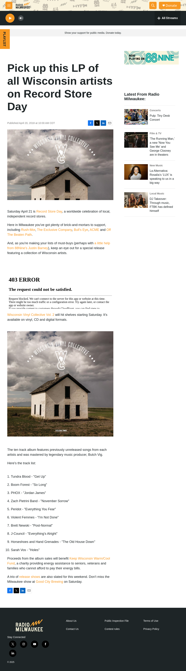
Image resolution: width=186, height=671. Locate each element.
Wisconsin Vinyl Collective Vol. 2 (30, 315)
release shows (29, 577)
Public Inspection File (117, 621)
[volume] (21, 18)
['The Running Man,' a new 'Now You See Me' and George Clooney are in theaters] (136, 140)
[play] (10, 18)
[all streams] (168, 18)
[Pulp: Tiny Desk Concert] (136, 117)
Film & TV (155, 133)
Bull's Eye (81, 230)
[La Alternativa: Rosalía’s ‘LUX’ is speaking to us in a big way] (136, 172)
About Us (71, 621)
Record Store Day (49, 211)
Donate (171, 5)
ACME (94, 230)
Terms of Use (150, 621)
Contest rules (112, 629)
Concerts (155, 110)
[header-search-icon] (153, 5)
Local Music (157, 193)
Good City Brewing (49, 581)
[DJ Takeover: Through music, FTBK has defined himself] (136, 200)
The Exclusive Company (54, 230)
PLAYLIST (4, 39)
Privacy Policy (151, 629)
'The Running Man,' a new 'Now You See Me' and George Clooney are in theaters (162, 146)
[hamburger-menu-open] (8, 5)
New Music (156, 165)
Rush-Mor (28, 230)
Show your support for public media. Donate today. (92, 32)
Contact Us (72, 629)
